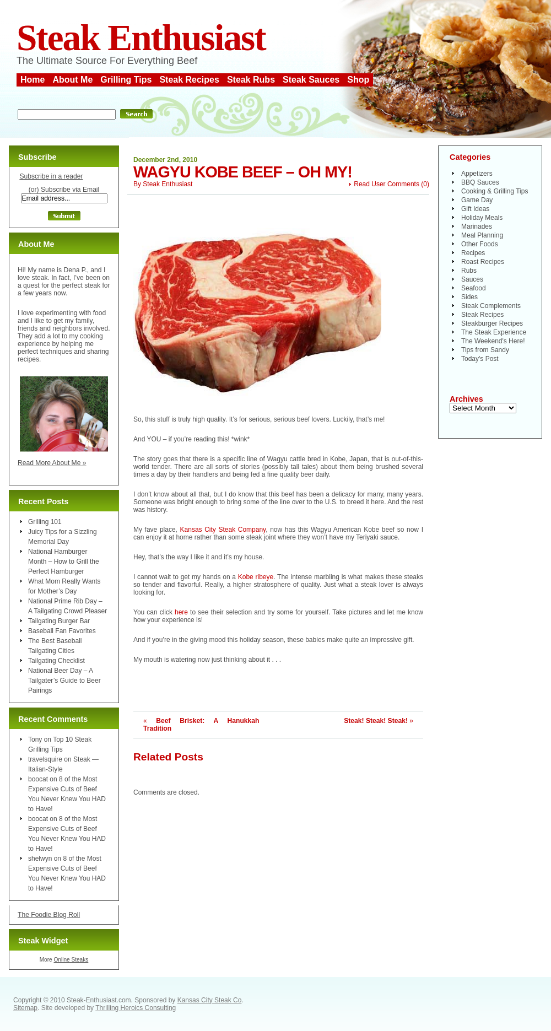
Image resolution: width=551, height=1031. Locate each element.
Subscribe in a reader (51, 176)
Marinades (476, 226)
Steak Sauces (311, 79)
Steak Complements (491, 306)
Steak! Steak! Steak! (376, 721)
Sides (469, 297)
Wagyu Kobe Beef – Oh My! (242, 172)
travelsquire (45, 759)
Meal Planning (482, 235)
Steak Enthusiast (141, 37)
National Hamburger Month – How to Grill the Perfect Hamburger (63, 561)
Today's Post (480, 359)
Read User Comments (386, 184)
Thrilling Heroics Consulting (135, 1008)
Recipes (473, 253)
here (182, 612)
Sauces (472, 279)
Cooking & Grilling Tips (494, 191)
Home (32, 79)
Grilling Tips (126, 79)
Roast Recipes (482, 262)
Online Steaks (70, 960)
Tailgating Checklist (56, 661)
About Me (72, 79)
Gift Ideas (475, 209)
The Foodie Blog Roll (49, 915)
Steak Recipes (189, 79)
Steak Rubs (251, 79)
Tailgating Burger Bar (59, 621)
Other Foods (479, 244)
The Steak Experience (493, 332)
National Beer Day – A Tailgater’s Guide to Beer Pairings (64, 680)
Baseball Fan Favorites (62, 631)
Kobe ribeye (255, 577)
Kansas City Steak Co (209, 1000)
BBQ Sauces (480, 182)
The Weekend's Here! (493, 341)
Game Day (477, 200)
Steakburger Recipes (492, 323)
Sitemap (25, 1008)
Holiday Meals (482, 218)
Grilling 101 (45, 522)
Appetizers (477, 173)
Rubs (469, 270)
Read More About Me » (52, 463)
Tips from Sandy (485, 350)
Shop (358, 79)
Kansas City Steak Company (223, 529)
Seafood (473, 288)
